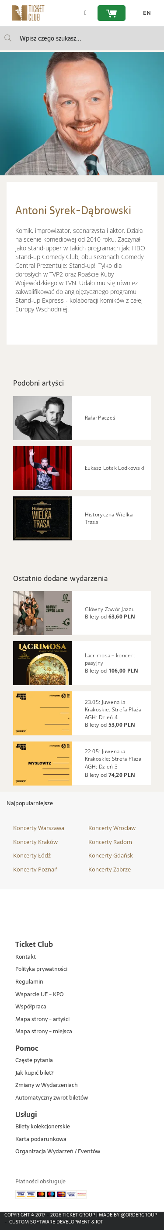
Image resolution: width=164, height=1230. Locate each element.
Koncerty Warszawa (38, 828)
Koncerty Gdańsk (110, 855)
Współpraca (30, 1007)
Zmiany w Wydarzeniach (46, 1085)
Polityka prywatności (41, 969)
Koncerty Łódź (32, 855)
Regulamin (29, 982)
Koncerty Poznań (35, 869)
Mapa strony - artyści (42, 1019)
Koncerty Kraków (35, 842)
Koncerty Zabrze (109, 869)
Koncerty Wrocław (112, 828)
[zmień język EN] (144, 13)
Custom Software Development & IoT (56, 1222)
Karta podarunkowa (40, 1139)
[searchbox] (82, 38)
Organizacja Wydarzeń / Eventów (57, 1152)
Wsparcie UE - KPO (39, 995)
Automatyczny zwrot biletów (51, 1098)
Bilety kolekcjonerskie (42, 1127)
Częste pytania (34, 1060)
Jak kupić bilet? (34, 1073)
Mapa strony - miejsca (43, 1032)
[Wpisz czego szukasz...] (7, 37)
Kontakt (25, 957)
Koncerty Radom (110, 842)
